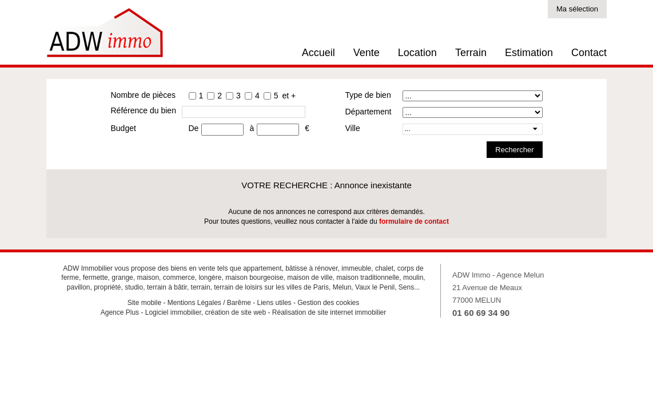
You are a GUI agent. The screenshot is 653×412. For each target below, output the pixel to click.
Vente (366, 52)
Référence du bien (143, 110)
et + (289, 95)
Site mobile (144, 303)
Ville (352, 128)
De (194, 128)
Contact (589, 52)
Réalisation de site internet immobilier (329, 312)
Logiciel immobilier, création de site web (205, 312)
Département (368, 111)
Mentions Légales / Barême (209, 303)
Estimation (529, 52)
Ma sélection (577, 9)
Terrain (471, 52)
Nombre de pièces (143, 95)
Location (417, 52)
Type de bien (368, 95)
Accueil (318, 52)
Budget (123, 128)
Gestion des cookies (328, 303)
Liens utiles (274, 303)
